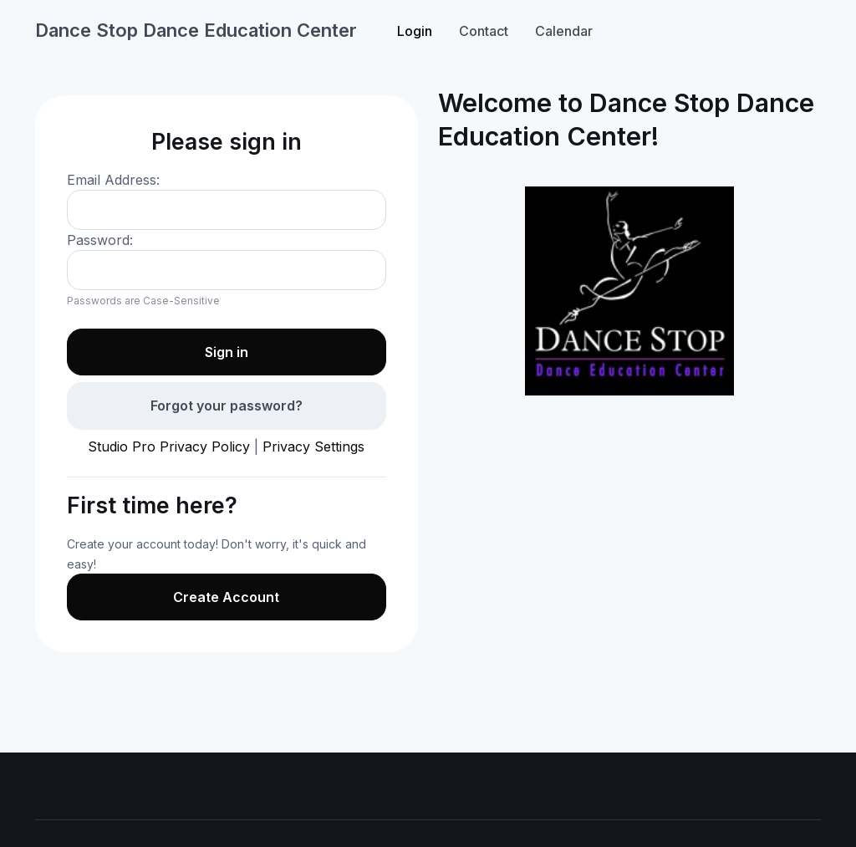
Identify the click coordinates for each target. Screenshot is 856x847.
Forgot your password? (226, 405)
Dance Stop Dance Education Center (196, 30)
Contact (483, 31)
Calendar (564, 31)
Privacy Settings (313, 446)
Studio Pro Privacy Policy (169, 446)
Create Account (226, 597)
